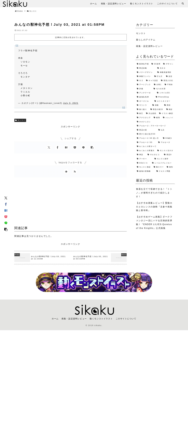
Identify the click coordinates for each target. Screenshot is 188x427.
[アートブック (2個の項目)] (144, 84)
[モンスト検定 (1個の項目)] (144, 167)
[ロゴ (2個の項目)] (140, 80)
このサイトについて (126, 318)
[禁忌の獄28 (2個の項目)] (157, 109)
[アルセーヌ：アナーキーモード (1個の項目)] (155, 126)
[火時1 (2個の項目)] (158, 84)
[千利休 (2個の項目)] (169, 84)
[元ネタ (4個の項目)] (165, 68)
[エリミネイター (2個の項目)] (163, 101)
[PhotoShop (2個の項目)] (164, 97)
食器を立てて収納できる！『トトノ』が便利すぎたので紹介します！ (154, 193)
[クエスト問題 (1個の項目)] (164, 171)
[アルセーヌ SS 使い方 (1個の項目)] (148, 138)
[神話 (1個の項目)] (141, 155)
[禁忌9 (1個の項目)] (168, 155)
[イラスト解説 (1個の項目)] (166, 113)
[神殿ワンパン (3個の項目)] (144, 76)
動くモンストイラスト (101, 318)
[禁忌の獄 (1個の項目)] (146, 130)
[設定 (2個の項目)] (169, 76)
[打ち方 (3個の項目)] (158, 76)
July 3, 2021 (70, 103)
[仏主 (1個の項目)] (165, 130)
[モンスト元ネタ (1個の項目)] (165, 151)
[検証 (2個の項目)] (169, 109)
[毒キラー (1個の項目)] (159, 167)
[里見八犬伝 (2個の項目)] (167, 80)
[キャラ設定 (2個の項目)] (152, 80)
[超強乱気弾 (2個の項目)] (145, 97)
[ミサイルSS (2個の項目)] (165, 93)
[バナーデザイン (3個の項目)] (146, 72)
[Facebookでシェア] (5, 204)
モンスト (20, 120)
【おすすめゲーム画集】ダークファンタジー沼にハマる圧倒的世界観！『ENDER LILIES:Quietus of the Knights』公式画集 (154, 222)
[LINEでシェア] (5, 223)
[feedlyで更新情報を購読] (66, 171)
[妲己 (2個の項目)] (140, 113)
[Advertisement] (70, 202)
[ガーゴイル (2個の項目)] (144, 101)
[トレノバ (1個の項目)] (168, 118)
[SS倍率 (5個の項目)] (156, 64)
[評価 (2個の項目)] (144, 89)
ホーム (55, 318)
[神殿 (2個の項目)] (157, 105)
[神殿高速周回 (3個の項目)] (165, 72)
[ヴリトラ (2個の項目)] (143, 105)
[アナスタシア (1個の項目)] (144, 118)
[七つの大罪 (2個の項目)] (163, 89)
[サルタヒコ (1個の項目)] (154, 155)
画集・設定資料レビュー (74, 318)
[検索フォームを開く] (183, 3)
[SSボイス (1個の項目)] (143, 163)
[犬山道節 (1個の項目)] (151, 113)
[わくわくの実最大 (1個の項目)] (146, 151)
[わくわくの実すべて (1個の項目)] (155, 146)
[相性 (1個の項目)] (170, 167)
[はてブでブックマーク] (5, 210)
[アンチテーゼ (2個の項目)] (145, 93)
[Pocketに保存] (5, 216)
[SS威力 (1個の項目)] (168, 138)
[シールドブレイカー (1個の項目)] (162, 163)
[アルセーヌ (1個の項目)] (166, 142)
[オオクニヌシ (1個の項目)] (155, 122)
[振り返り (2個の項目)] (142, 109)
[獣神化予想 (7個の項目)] (143, 64)
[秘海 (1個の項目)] (157, 118)
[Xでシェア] (5, 198)
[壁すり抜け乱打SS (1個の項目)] (155, 134)
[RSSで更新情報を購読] (74, 171)
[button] (5, 229)
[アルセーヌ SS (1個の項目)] (146, 142)
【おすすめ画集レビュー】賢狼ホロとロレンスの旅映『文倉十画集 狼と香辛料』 (154, 207)
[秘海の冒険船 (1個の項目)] (145, 171)
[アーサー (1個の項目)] (144, 159)
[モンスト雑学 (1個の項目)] (163, 159)
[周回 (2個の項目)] (168, 105)
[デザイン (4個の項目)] (168, 64)
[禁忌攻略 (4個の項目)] (146, 68)
